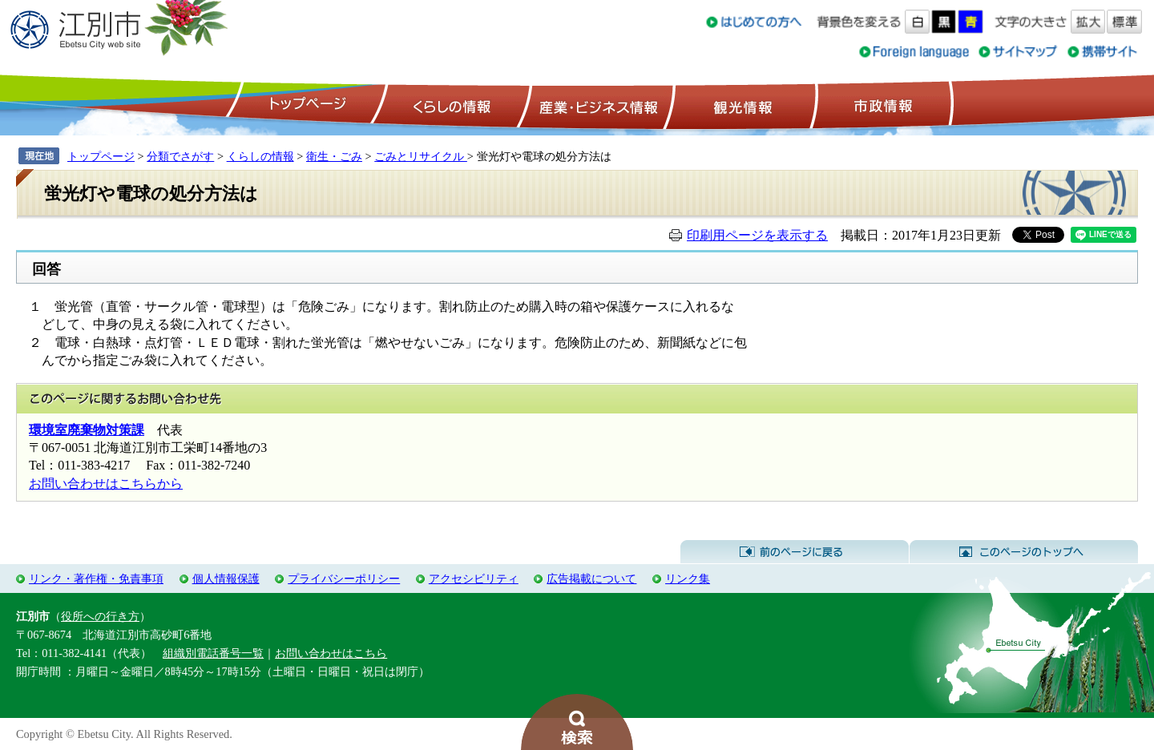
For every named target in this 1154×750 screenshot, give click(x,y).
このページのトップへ (1024, 552)
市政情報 (881, 105)
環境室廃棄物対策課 (86, 430)
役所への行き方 (100, 616)
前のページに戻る (794, 552)
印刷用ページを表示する (757, 235)
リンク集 (687, 578)
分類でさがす (180, 156)
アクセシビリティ (473, 578)
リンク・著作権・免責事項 (96, 578)
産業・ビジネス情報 (595, 105)
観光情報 (741, 105)
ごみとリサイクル (420, 156)
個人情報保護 (226, 578)
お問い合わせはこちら (331, 653)
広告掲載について (591, 578)
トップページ (305, 105)
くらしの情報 (450, 105)
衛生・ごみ (334, 156)
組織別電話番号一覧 (213, 653)
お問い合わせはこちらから (106, 483)
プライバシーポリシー (344, 578)
